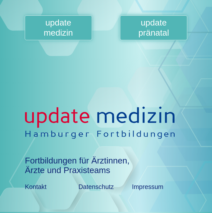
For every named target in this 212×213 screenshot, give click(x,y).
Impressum (147, 186)
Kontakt (35, 186)
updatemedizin (58, 27)
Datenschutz (96, 186)
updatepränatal (153, 27)
